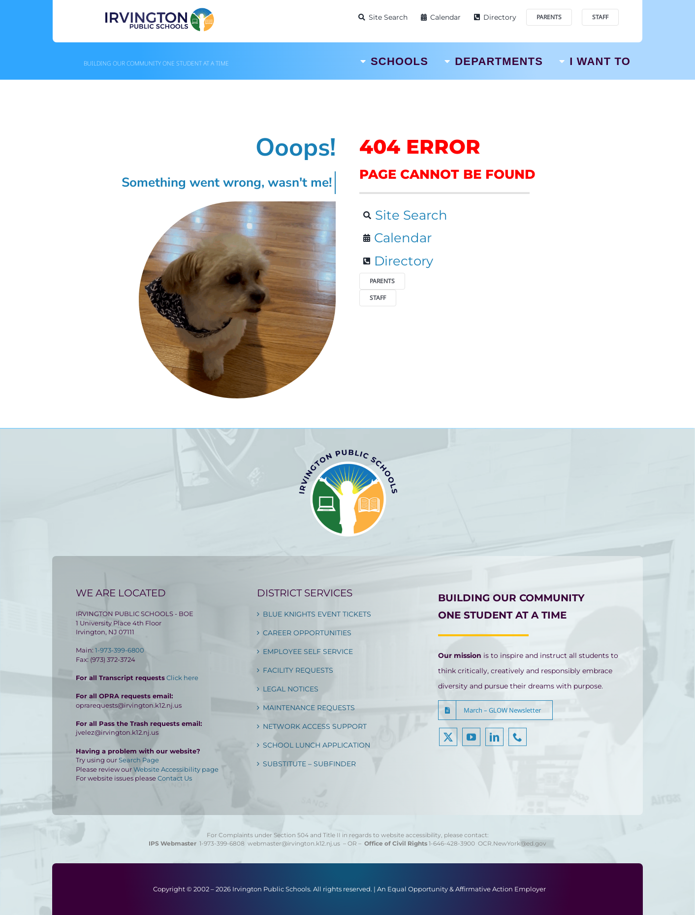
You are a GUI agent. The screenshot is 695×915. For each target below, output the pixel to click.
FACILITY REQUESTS (298, 670)
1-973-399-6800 (119, 650)
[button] (495, 710)
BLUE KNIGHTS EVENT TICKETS (317, 614)
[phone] (517, 743)
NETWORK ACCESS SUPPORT (315, 726)
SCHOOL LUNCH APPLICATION (316, 745)
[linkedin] (494, 743)
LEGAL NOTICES (290, 689)
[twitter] (448, 743)
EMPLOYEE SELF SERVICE (308, 651)
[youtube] (471, 743)
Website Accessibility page (176, 769)
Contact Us (175, 778)
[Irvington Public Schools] (159, 10)
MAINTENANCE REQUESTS (309, 707)
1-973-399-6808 (222, 843)
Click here (182, 678)
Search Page (139, 760)
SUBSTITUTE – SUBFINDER (309, 763)
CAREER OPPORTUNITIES (307, 632)
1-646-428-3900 (453, 843)
